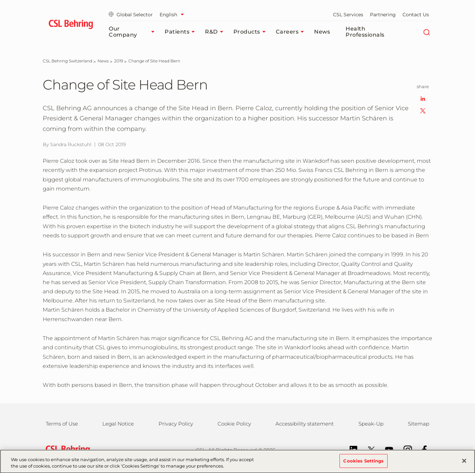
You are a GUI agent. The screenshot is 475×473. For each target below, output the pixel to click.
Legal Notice (118, 423)
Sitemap (418, 423)
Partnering (383, 15)
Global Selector (131, 15)
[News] (103, 60)
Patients (181, 32)
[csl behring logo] (66, 450)
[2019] (118, 60)
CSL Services (348, 15)
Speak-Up (371, 423)
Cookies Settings (363, 464)
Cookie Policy (234, 423)
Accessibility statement (304, 423)
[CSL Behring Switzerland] (67, 60)
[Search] (426, 32)
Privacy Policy (176, 423)
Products (251, 32)
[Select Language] (173, 14)
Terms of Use (62, 423)
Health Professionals (365, 31)
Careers (292, 32)
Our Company (133, 31)
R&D (216, 32)
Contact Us (415, 15)
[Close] (464, 464)
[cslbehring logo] (71, 25)
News (322, 31)
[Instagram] (404, 449)
